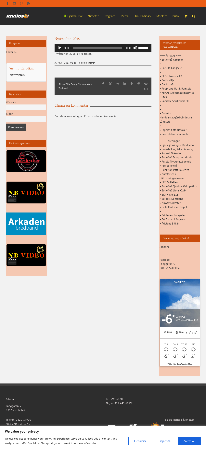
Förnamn (11, 102)
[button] (193, 15)
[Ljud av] (135, 48)
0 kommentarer (87, 62)
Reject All (165, 441)
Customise (140, 441)
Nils (60, 62)
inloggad (77, 116)
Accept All (189, 441)
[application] (103, 48)
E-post (9, 113)
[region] (103, 437)
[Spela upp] (60, 48)
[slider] (97, 48)
